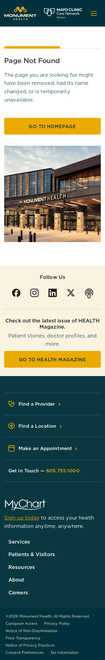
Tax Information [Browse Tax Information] (64, 652)
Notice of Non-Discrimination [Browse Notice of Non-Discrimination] (31, 630)
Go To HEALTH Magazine (52, 360)
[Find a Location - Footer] (52, 426)
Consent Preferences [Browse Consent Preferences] (25, 652)
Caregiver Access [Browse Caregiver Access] (22, 623)
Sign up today (21, 517)
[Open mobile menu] (94, 13)
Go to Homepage (52, 126)
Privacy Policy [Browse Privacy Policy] (57, 623)
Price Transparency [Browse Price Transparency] (23, 637)
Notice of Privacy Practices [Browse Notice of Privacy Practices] (30, 645)
